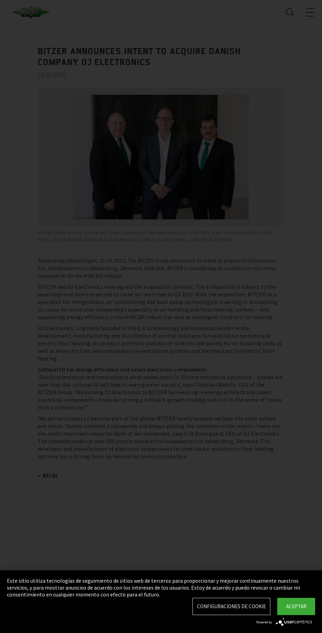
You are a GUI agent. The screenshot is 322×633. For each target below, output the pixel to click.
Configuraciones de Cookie (231, 606)
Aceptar (296, 606)
